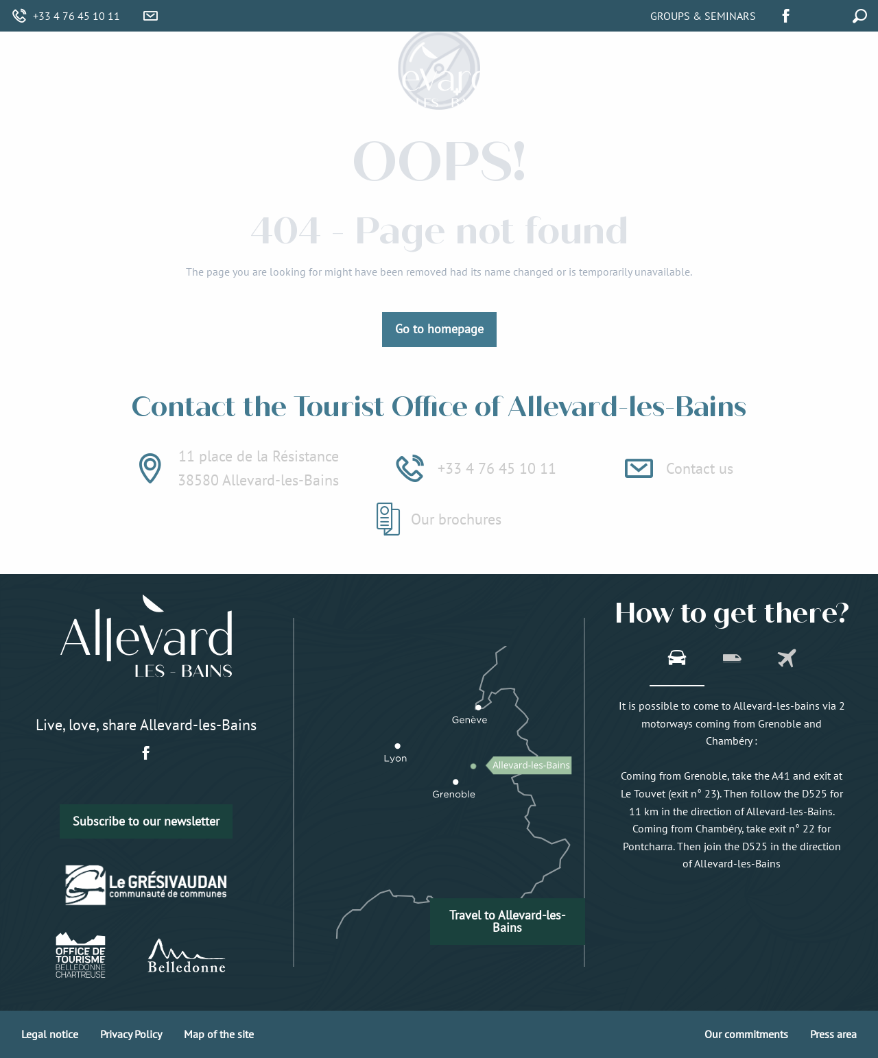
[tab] (677, 659)
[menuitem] (192, 76)
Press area (833, 1034)
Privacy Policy (131, 1034)
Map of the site (219, 1034)
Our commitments (746, 1034)
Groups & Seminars (703, 16)
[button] (829, 13)
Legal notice (49, 1034)
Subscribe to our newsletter (146, 821)
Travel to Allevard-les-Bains (507, 921)
